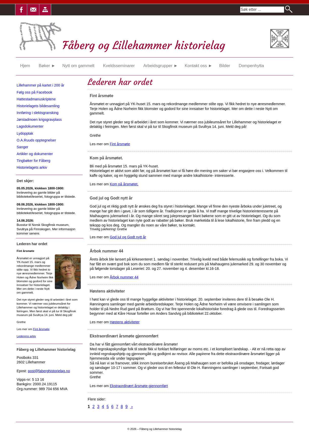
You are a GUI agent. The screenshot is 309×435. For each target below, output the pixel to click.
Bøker (47, 65)
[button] (21, 9)
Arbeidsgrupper (160, 65)
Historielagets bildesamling (38, 106)
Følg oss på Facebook (34, 92)
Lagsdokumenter (30, 126)
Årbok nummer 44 (124, 277)
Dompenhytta (251, 65)
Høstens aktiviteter (125, 322)
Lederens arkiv (26, 336)
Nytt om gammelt (78, 65)
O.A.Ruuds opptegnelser (36, 140)
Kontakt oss (198, 65)
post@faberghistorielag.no (49, 371)
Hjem (25, 65)
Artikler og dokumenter (35, 154)
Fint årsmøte (120, 144)
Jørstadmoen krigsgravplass (39, 120)
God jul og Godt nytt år (128, 237)
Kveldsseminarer (119, 65)
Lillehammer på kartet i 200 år (40, 85)
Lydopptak (25, 133)
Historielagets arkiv (32, 167)
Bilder (224, 65)
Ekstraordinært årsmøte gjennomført (139, 386)
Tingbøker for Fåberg (33, 161)
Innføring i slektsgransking (37, 113)
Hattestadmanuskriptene (36, 99)
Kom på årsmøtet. (124, 184)
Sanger (22, 147)
